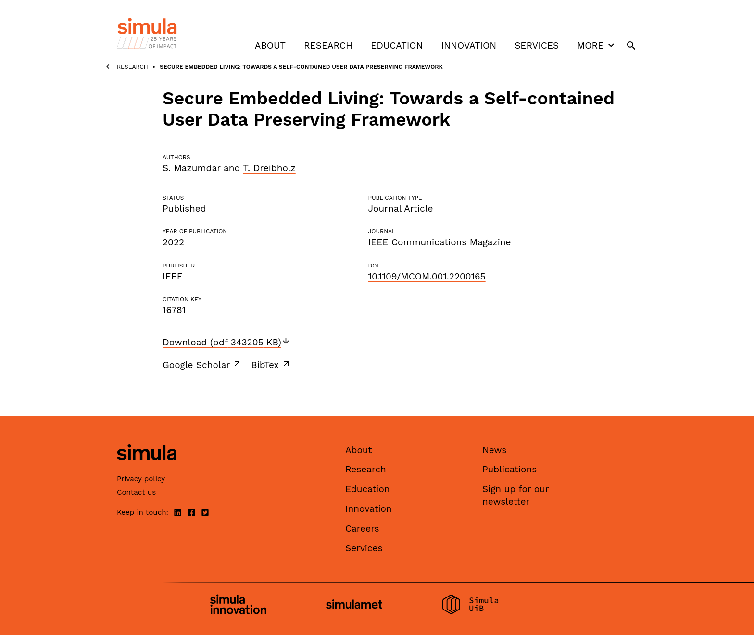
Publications (509, 469)
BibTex (271, 364)
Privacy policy (141, 478)
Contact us (136, 492)
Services (537, 45)
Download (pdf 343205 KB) (226, 342)
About (270, 45)
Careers (362, 528)
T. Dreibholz (269, 168)
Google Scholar (202, 364)
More (596, 45)
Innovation (468, 45)
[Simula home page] (146, 468)
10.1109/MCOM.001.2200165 (426, 276)
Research (328, 45)
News (494, 450)
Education (397, 45)
